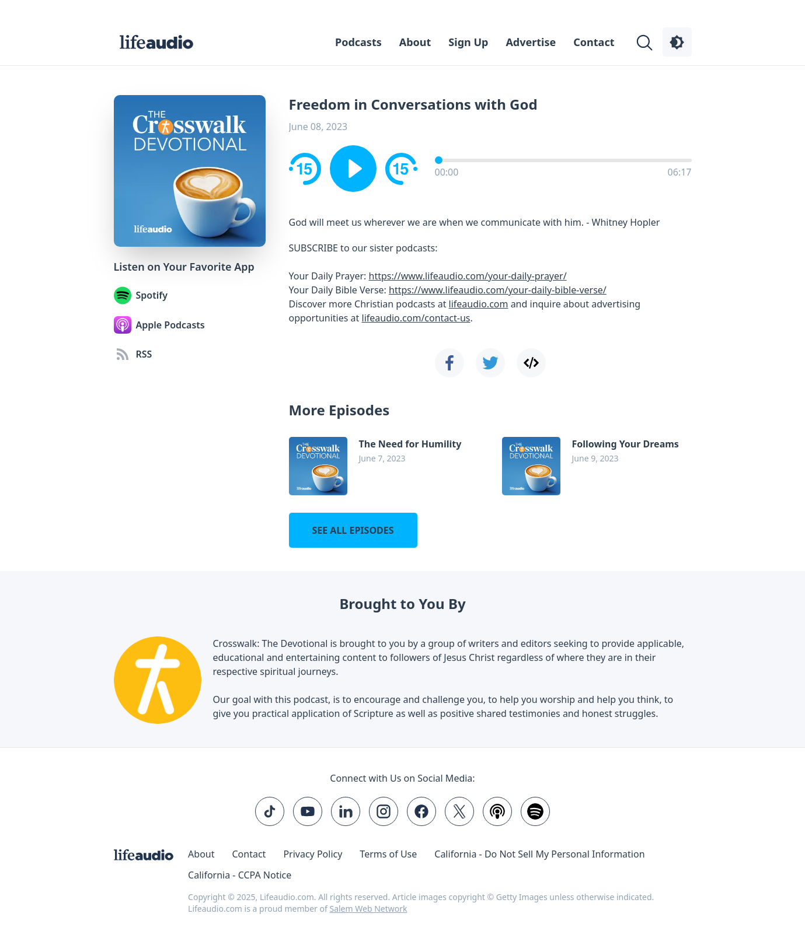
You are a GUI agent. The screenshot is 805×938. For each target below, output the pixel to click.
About (415, 42)
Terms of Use (388, 854)
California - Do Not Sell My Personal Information (539, 854)
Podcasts (358, 42)
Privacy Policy (312, 854)
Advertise (531, 42)
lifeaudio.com (478, 304)
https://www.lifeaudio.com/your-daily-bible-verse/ (498, 290)
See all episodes (352, 530)
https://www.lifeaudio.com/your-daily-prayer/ (468, 276)
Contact (593, 42)
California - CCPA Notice (239, 875)
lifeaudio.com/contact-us (416, 318)
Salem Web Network (368, 908)
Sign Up (468, 42)
